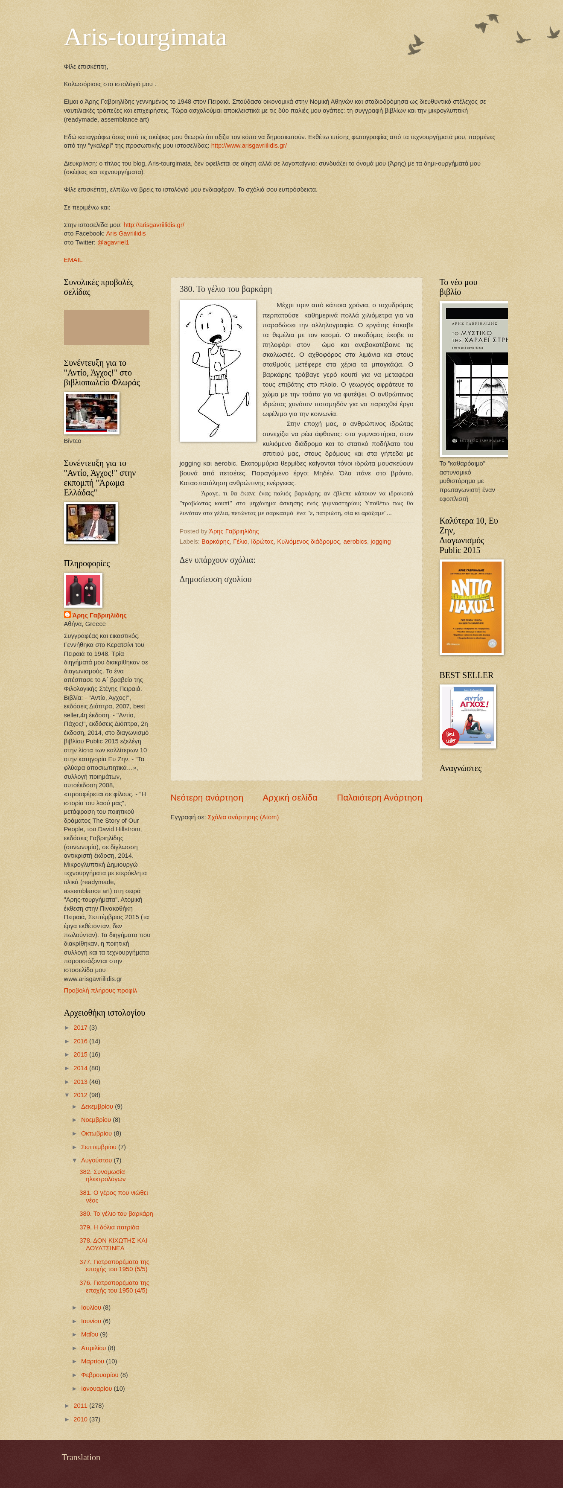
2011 (81, 1405)
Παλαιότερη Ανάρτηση (379, 797)
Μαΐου (90, 1334)
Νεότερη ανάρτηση (207, 797)
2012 (81, 1095)
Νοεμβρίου (97, 1119)
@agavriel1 (113, 242)
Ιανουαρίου (97, 1388)
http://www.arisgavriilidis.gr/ (248, 145)
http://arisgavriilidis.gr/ (153, 224)
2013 (81, 1081)
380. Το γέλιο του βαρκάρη (116, 1213)
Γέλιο (240, 541)
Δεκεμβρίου (98, 1106)
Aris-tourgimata (145, 37)
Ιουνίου (92, 1321)
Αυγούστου (97, 1160)
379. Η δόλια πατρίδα (109, 1227)
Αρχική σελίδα (290, 797)
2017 (81, 1027)
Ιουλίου (92, 1307)
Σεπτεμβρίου (99, 1147)
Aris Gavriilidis (126, 233)
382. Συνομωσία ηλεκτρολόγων (102, 1175)
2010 (81, 1419)
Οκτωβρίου (97, 1133)
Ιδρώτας (262, 541)
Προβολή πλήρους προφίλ (100, 990)
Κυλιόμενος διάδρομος (308, 541)
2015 (81, 1054)
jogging (380, 541)
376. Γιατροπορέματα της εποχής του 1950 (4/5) (114, 1286)
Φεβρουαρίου (100, 1375)
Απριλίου (94, 1348)
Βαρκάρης (215, 541)
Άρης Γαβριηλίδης (100, 615)
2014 (81, 1068)
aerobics (355, 541)
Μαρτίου (93, 1361)
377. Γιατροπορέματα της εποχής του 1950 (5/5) (114, 1265)
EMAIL (73, 259)
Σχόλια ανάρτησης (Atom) (243, 817)
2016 (81, 1041)
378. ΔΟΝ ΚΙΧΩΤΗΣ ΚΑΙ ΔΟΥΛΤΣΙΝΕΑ (113, 1244)
